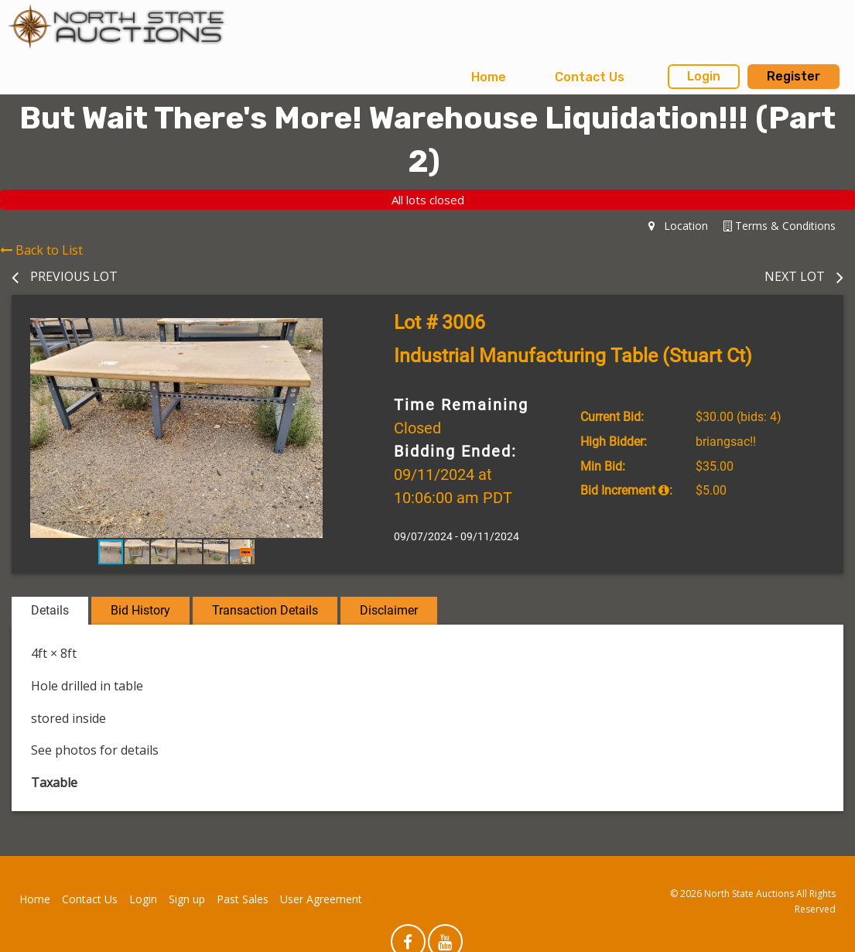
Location (678, 225)
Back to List (41, 250)
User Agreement (321, 899)
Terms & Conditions (779, 225)
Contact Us (589, 77)
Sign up (187, 899)
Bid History (140, 610)
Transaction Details (265, 610)
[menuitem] (488, 77)
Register (793, 76)
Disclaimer (389, 610)
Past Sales (242, 899)
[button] (327, 332)
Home (488, 77)
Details (50, 610)
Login (703, 76)
